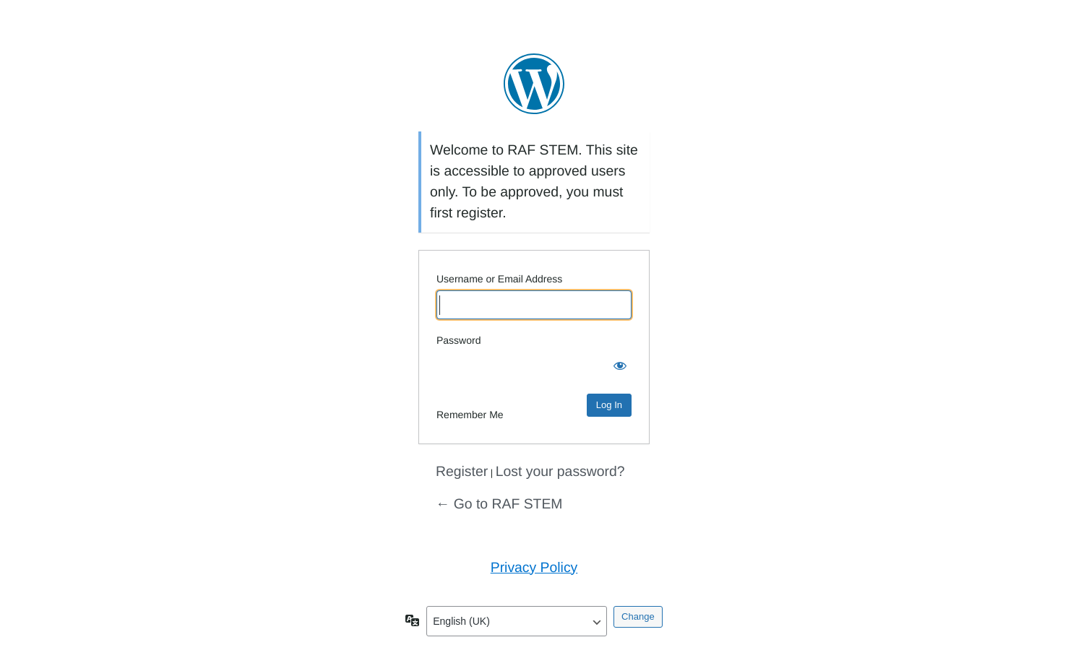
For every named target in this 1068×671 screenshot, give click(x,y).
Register (462, 472)
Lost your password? (560, 472)
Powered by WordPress (534, 83)
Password (458, 340)
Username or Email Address (499, 279)
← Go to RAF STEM (499, 504)
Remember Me (470, 414)
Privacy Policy (534, 568)
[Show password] (617, 366)
